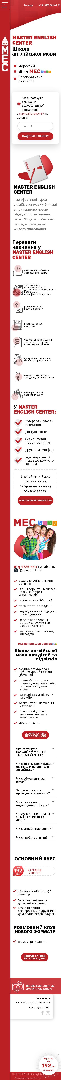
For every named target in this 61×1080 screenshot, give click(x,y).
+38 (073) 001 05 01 (49, 5)
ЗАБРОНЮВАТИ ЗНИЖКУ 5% (35, 500)
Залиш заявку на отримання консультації (33, 104)
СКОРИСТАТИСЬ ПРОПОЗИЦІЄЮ (35, 735)
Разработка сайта (22, 1078)
